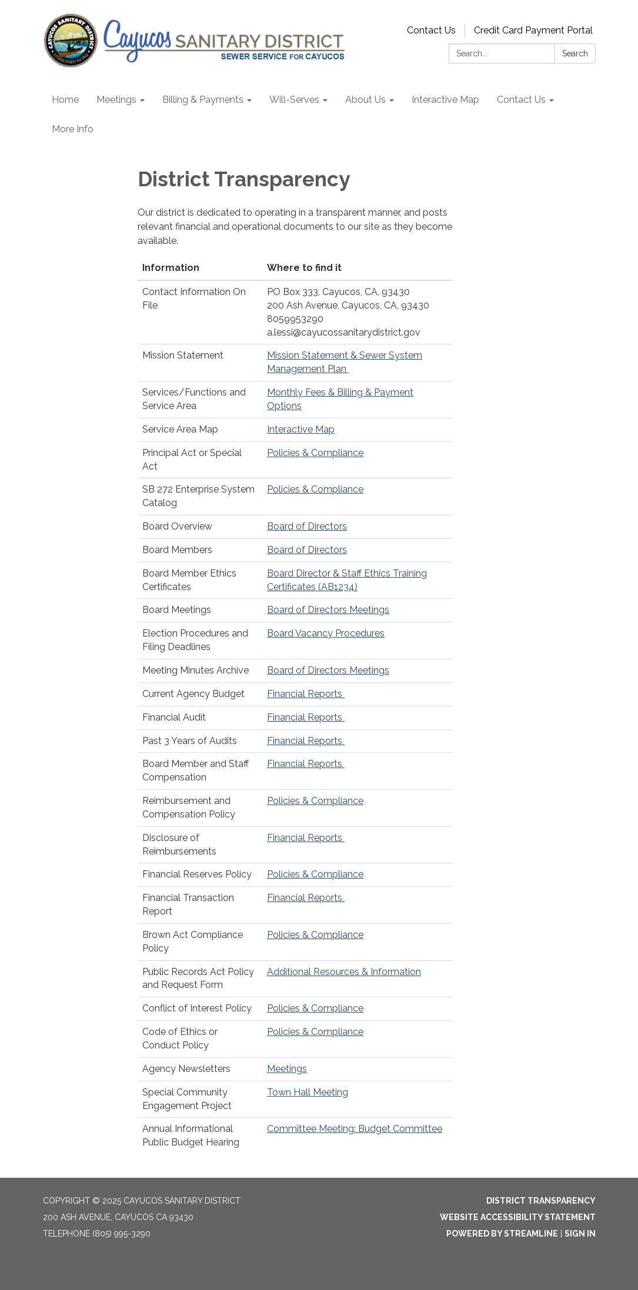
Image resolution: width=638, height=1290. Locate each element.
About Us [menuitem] (365, 99)
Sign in (580, 1233)
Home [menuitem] (65, 99)
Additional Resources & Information (344, 971)
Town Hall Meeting (307, 1092)
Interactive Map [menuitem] (445, 99)
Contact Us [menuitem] (521, 99)
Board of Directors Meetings (328, 609)
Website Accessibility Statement (518, 1217)
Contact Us (431, 30)
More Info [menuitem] (72, 129)
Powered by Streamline (502, 1233)
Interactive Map (301, 429)
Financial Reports (306, 693)
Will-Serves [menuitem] (294, 99)
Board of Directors (307, 526)
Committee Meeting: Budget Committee (354, 1128)
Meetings (287, 1068)
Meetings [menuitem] (116, 99)
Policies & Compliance (315, 452)
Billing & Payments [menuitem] (202, 99)
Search (575, 53)
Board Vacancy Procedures (326, 633)
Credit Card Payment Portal (533, 30)
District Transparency (541, 1200)
